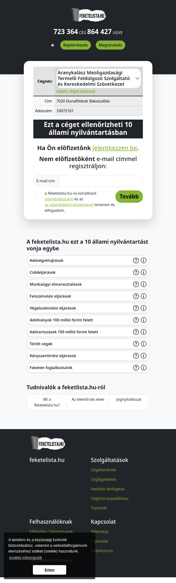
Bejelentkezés (75, 45)
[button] (53, 43)
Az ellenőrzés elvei (88, 399)
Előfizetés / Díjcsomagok (51, 531)
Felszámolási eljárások (50, 296)
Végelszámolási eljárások (53, 308)
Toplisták (99, 508)
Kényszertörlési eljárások (53, 355)
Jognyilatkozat (128, 399)
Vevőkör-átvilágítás (108, 489)
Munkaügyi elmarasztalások (56, 284)
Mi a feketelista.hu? (47, 402)
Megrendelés (110, 45)
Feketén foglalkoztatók (51, 367)
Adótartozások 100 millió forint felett (64, 332)
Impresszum (102, 550)
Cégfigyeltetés (103, 479)
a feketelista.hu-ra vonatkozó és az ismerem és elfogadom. (80, 202)
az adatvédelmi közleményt (69, 204)
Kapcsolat (99, 541)
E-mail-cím (46, 180)
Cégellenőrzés (103, 469)
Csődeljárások (43, 272)
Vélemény (100, 531)
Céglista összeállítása (110, 498)
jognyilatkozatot (59, 199)
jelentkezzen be (114, 147)
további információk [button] (25, 558)
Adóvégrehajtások (47, 260)
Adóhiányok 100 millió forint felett (61, 320)
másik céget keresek (76, 91)
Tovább (129, 196)
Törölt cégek (41, 343)
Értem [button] (50, 570)
